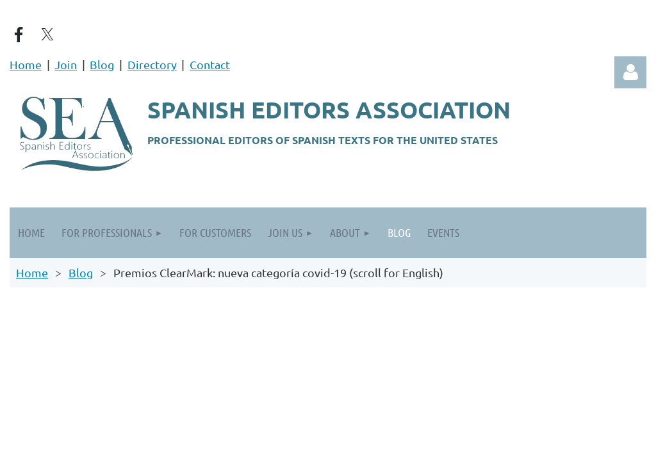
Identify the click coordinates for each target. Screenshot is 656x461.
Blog (102, 64)
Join (65, 64)
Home (26, 64)
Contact (210, 64)
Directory (152, 64)
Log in (630, 72)
